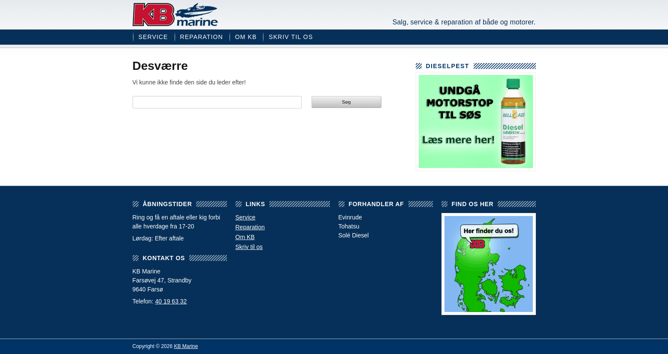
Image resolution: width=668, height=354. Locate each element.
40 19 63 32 (171, 301)
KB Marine (175, 14)
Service (153, 36)
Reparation (201, 36)
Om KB (246, 36)
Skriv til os (291, 36)
